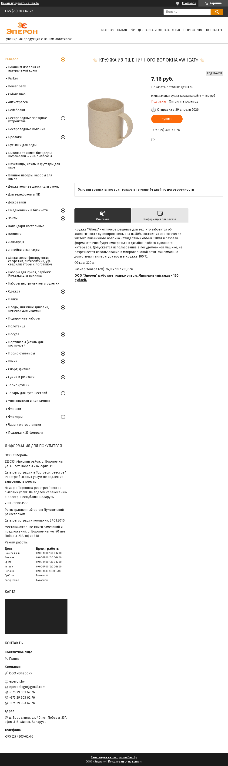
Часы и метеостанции (24, 425)
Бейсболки (16, 110)
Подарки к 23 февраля (25, 433)
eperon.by (17, 682)
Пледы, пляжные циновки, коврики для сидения (28, 309)
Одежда (14, 291)
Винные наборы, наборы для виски (30, 177)
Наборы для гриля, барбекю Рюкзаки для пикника (29, 274)
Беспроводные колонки (26, 129)
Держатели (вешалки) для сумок (33, 187)
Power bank (17, 86)
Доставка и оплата (154, 30)
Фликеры (15, 417)
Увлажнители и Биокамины (29, 401)
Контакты (214, 30)
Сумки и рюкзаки (21, 377)
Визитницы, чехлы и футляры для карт (34, 165)
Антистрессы (18, 102)
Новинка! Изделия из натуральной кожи (24, 68)
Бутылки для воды (22, 145)
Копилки (14, 234)
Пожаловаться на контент (125, 761)
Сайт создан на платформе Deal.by (114, 757)
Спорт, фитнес (19, 369)
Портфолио (193, 30)
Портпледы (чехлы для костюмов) (26, 343)
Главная (107, 30)
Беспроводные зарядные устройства (27, 119)
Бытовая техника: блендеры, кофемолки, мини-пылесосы (30, 154)
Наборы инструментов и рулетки (33, 283)
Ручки (12, 361)
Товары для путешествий (27, 393)
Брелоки (15, 137)
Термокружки (18, 385)
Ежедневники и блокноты (28, 210)
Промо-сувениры (21, 353)
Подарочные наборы (24, 318)
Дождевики (17, 202)
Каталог (123, 30)
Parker (13, 78)
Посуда (13, 334)
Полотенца (16, 326)
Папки (13, 299)
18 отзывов (189, 3)
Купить (166, 119)
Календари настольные (26, 226)
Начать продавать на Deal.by (20, 3)
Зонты (12, 218)
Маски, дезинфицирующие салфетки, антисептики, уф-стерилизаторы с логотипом (30, 261)
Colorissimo (17, 94)
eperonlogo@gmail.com (27, 687)
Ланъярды (16, 242)
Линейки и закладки (24, 250)
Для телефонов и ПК (24, 194)
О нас (176, 30)
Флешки (14, 409)
